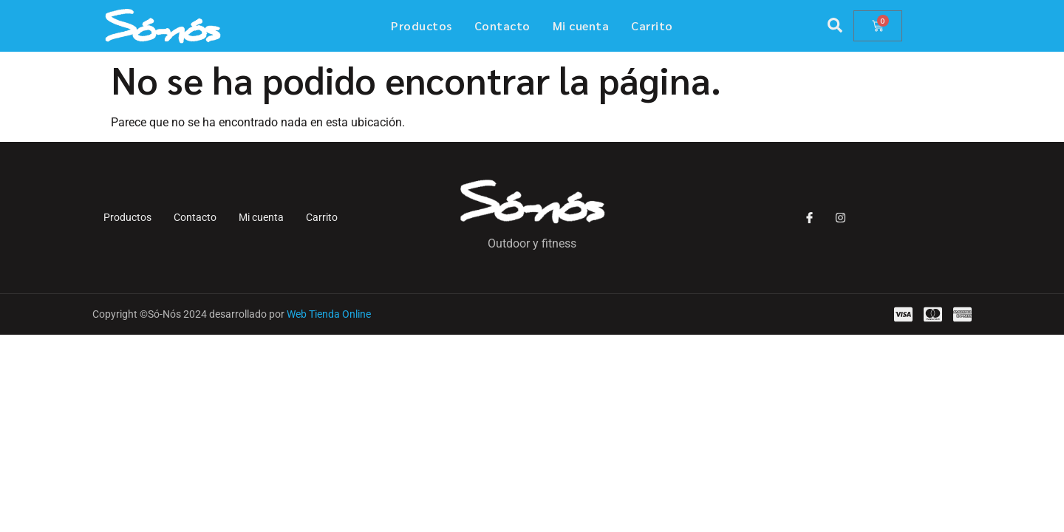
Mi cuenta (581, 25)
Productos (421, 25)
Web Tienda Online (329, 314)
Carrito (652, 25)
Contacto (502, 25)
